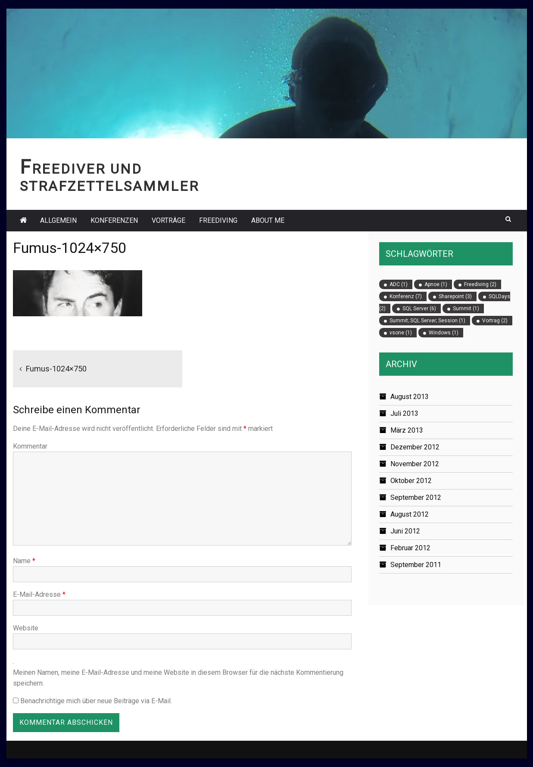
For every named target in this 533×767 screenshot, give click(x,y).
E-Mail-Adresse (39, 594)
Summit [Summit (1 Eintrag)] (466, 309)
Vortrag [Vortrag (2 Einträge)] (495, 321)
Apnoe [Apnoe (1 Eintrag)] (435, 284)
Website (25, 628)
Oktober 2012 (411, 481)
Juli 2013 (404, 413)
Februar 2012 (410, 548)
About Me (267, 220)
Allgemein (58, 220)
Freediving (218, 220)
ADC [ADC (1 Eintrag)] (399, 284)
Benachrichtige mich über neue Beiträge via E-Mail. (96, 701)
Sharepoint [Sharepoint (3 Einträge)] (455, 296)
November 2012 (414, 464)
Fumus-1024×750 (56, 368)
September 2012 (415, 497)
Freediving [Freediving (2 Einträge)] (480, 284)
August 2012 (409, 514)
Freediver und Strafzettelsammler (109, 178)
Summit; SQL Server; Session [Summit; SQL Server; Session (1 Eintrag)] (427, 321)
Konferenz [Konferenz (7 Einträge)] (406, 296)
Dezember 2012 (414, 447)
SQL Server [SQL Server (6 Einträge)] (419, 309)
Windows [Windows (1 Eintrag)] (443, 333)
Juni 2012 (405, 531)
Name (24, 561)
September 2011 (415, 565)
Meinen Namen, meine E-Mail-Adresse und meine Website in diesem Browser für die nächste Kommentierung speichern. (178, 677)
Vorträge (168, 220)
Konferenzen (114, 220)
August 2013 (409, 397)
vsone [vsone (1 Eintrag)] (401, 333)
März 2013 (406, 430)
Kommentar (30, 446)
